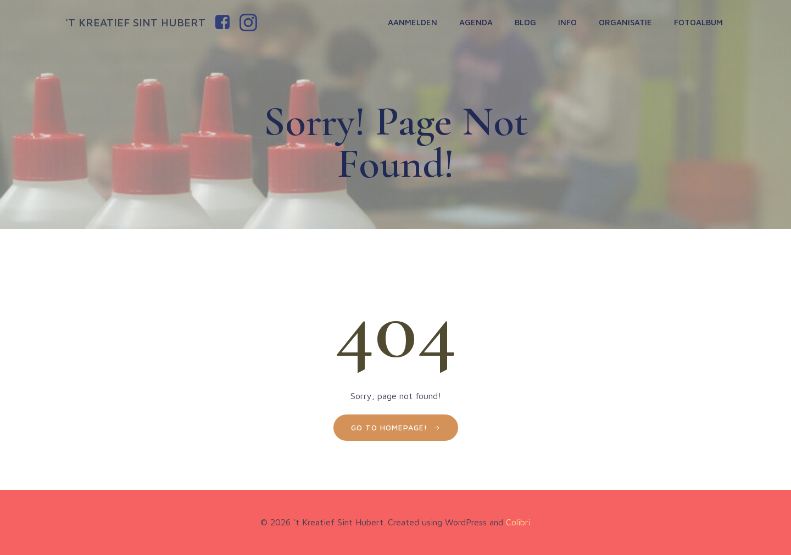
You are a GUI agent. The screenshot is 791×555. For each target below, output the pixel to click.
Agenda (476, 22)
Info (567, 22)
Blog (525, 22)
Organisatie (625, 22)
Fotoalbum (698, 22)
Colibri (518, 522)
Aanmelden (412, 22)
